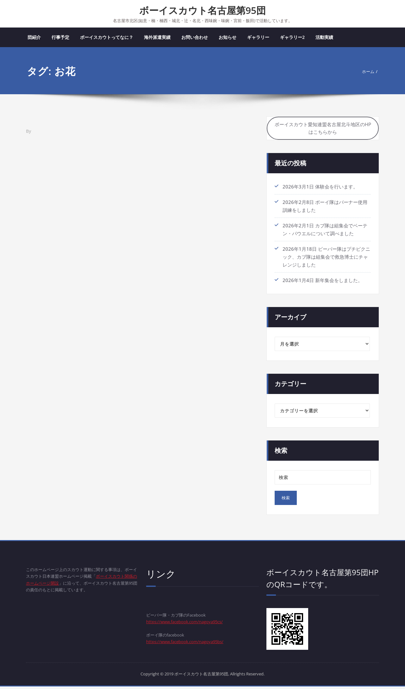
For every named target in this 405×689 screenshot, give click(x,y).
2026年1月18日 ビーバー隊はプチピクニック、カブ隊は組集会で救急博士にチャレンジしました (326, 259)
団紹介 (34, 38)
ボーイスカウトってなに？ (106, 38)
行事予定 (60, 38)
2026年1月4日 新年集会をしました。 (323, 282)
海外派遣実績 (157, 38)
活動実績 (324, 38)
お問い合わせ (194, 38)
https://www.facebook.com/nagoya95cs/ (190, 625)
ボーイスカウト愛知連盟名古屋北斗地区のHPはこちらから (323, 130)
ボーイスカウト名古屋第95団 (202, 10)
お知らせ (227, 38)
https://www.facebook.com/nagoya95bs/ (191, 646)
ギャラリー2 (292, 38)
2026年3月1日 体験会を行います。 (320, 190)
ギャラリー (258, 38)
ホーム (367, 72)
